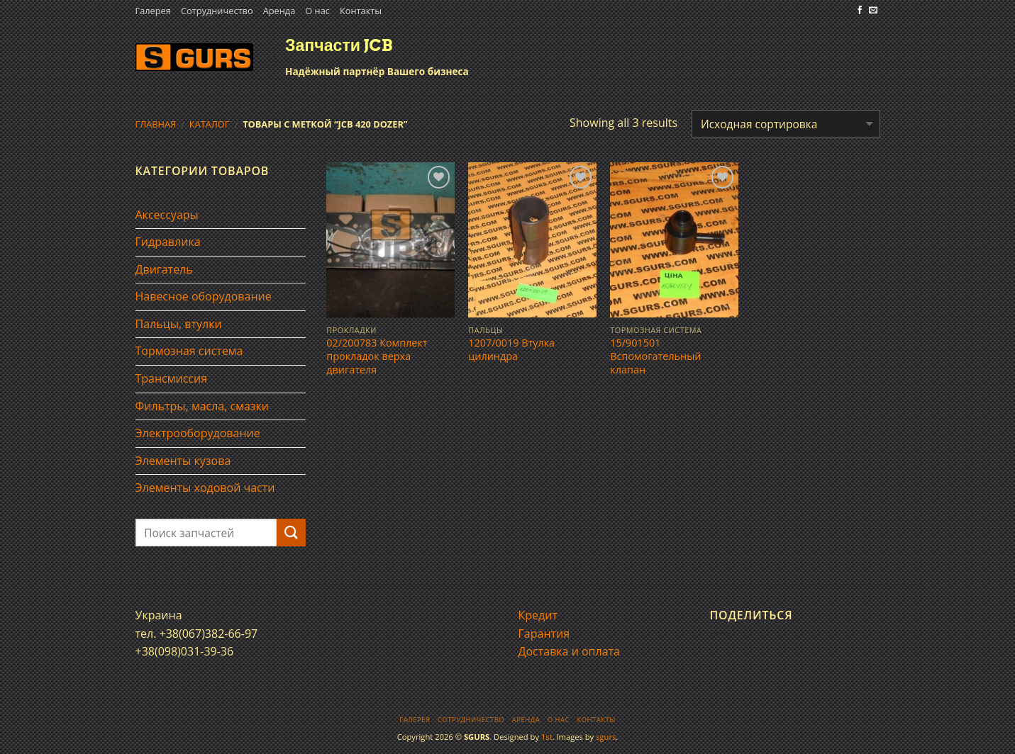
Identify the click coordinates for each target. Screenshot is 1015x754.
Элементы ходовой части (205, 487)
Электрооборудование (197, 433)
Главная (156, 124)
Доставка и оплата (569, 651)
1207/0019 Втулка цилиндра (511, 350)
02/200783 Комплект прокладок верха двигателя (376, 356)
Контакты (361, 10)
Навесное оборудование (203, 296)
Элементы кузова (183, 460)
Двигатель (164, 269)
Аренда (279, 10)
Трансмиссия (171, 378)
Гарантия (544, 633)
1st (547, 736)
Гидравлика (168, 241)
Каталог (209, 124)
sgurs (606, 736)
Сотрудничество (217, 10)
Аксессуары (167, 215)
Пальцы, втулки (178, 324)
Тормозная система (189, 351)
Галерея (153, 10)
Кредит (538, 615)
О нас (317, 10)
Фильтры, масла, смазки (202, 406)
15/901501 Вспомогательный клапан (655, 356)
